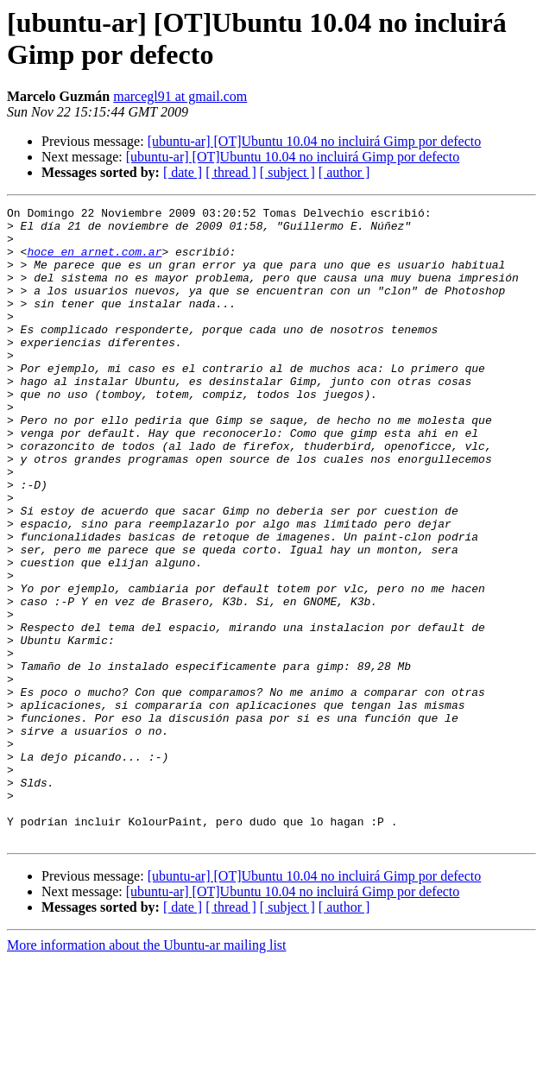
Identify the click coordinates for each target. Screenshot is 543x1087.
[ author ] (344, 172)
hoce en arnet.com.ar (94, 261)
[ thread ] (230, 172)
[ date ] (182, 172)
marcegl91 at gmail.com (180, 96)
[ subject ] (287, 172)
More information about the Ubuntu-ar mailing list (147, 1072)
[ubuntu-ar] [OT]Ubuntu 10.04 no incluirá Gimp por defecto (315, 141)
